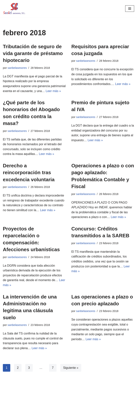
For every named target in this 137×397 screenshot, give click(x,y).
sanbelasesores (17, 67)
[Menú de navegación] (129, 8)
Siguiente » (70, 367)
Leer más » (53, 91)
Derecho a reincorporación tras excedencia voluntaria (29, 172)
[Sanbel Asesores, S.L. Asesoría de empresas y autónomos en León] (14, 8)
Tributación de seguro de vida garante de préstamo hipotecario (33, 53)
